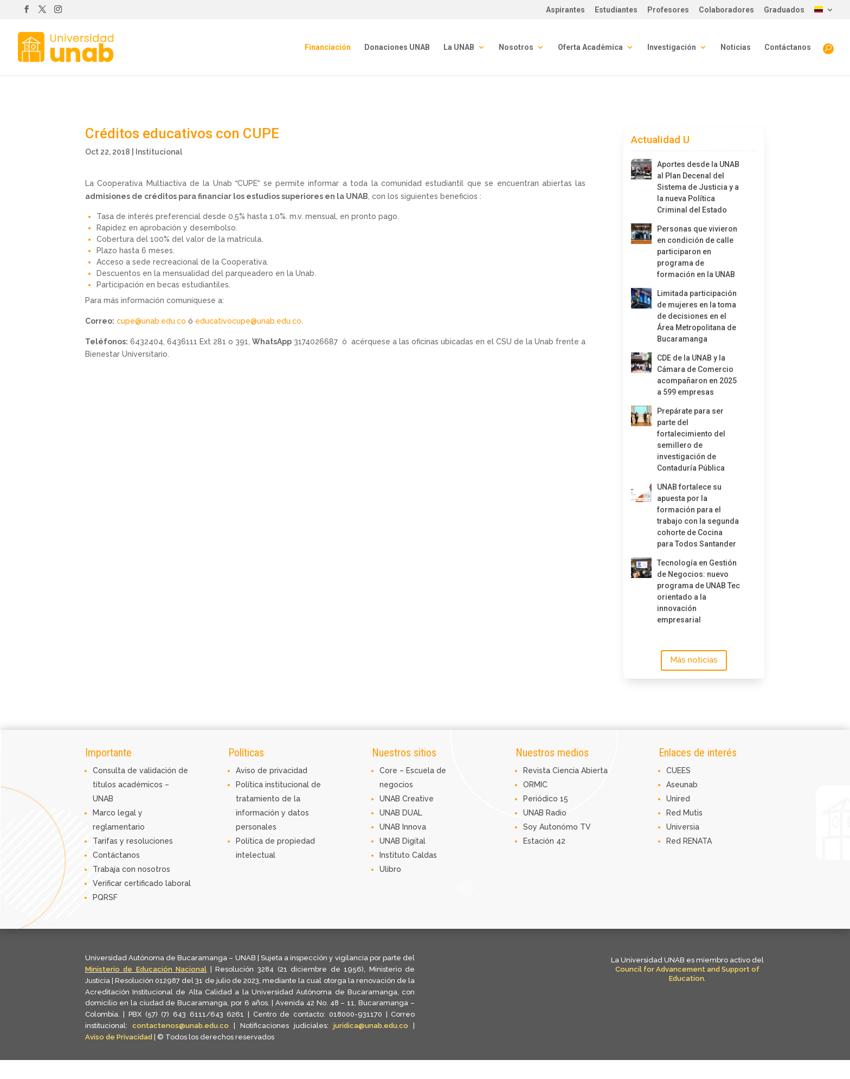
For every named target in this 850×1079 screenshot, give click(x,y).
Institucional (159, 151)
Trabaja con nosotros (131, 869)
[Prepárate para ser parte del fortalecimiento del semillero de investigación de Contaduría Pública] (641, 416)
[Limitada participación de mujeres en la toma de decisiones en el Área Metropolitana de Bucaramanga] (641, 298)
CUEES (678, 770)
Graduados (784, 10)
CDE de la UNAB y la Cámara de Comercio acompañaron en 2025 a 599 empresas (697, 375)
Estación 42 (544, 841)
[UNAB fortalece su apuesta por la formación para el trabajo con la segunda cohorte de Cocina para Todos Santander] (641, 491)
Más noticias (694, 660)
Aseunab (682, 784)
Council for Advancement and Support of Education (687, 973)
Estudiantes (616, 10)
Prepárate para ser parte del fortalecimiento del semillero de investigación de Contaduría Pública (691, 439)
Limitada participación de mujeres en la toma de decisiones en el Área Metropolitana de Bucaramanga (697, 316)
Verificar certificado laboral (142, 883)
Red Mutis (684, 812)
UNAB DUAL (400, 812)
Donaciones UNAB (397, 47)
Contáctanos (787, 47)
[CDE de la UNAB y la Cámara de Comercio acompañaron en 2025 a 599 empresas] (641, 362)
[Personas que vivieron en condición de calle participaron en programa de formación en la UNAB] (641, 233)
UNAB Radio (544, 812)
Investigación (671, 47)
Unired (678, 798)
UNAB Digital (402, 841)
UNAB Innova (402, 827)
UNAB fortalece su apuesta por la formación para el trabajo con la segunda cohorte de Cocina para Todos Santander (698, 515)
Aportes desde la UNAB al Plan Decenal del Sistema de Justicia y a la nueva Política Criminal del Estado (698, 187)
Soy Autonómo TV (557, 827)
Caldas (424, 855)
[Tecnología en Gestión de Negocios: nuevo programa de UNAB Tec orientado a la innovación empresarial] (641, 567)
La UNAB (458, 47)
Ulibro (390, 869)
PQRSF (105, 897)
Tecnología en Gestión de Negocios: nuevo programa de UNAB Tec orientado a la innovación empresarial (698, 591)
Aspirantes (565, 10)
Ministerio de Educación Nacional (146, 969)
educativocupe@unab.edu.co (248, 321)
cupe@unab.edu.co (151, 321)
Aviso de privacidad (271, 770)
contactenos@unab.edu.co (180, 1026)
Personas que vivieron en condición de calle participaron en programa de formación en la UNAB (697, 251)
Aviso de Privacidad (119, 1037)
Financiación (328, 47)
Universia (682, 827)
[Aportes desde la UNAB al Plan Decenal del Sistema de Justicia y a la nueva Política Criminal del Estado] (641, 169)
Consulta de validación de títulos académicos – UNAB (140, 784)
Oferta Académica (590, 47)
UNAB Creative (406, 798)
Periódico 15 (545, 798)
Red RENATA (689, 841)
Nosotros (516, 47)
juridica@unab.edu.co (370, 1026)
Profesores (668, 10)
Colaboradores (726, 10)
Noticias (735, 47)
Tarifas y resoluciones (133, 841)
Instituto (395, 855)
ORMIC (535, 784)
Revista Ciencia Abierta (565, 770)
